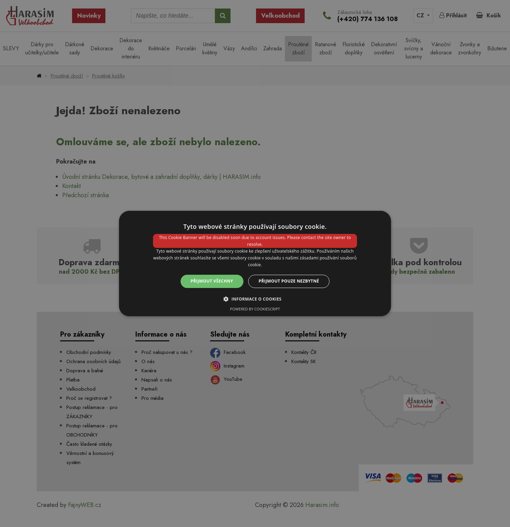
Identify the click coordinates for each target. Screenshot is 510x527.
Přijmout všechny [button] (212, 281)
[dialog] (255, 263)
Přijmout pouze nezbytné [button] (289, 281)
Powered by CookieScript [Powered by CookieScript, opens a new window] (255, 308)
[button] (255, 299)
